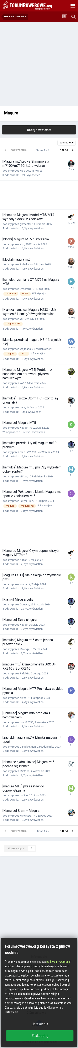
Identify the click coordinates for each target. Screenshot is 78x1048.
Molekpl (25, 649)
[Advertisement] (39, 63)
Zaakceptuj (40, 1035)
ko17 (23, 383)
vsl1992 (24, 318)
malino (24, 795)
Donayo (24, 604)
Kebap (24, 427)
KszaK (23, 559)
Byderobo (26, 288)
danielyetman (28, 746)
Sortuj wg (66, 143)
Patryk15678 (27, 500)
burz (22, 407)
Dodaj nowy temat (39, 130)
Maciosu (25, 170)
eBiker (23, 476)
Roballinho (26, 264)
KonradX (25, 584)
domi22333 (26, 722)
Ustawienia (40, 1024)
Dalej (64, 150)
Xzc (22, 244)
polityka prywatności (58, 961)
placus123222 (28, 452)
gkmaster (25, 224)
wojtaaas (25, 348)
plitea (23, 697)
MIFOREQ (25, 815)
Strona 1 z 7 (43, 150)
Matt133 (25, 771)
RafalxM (25, 673)
